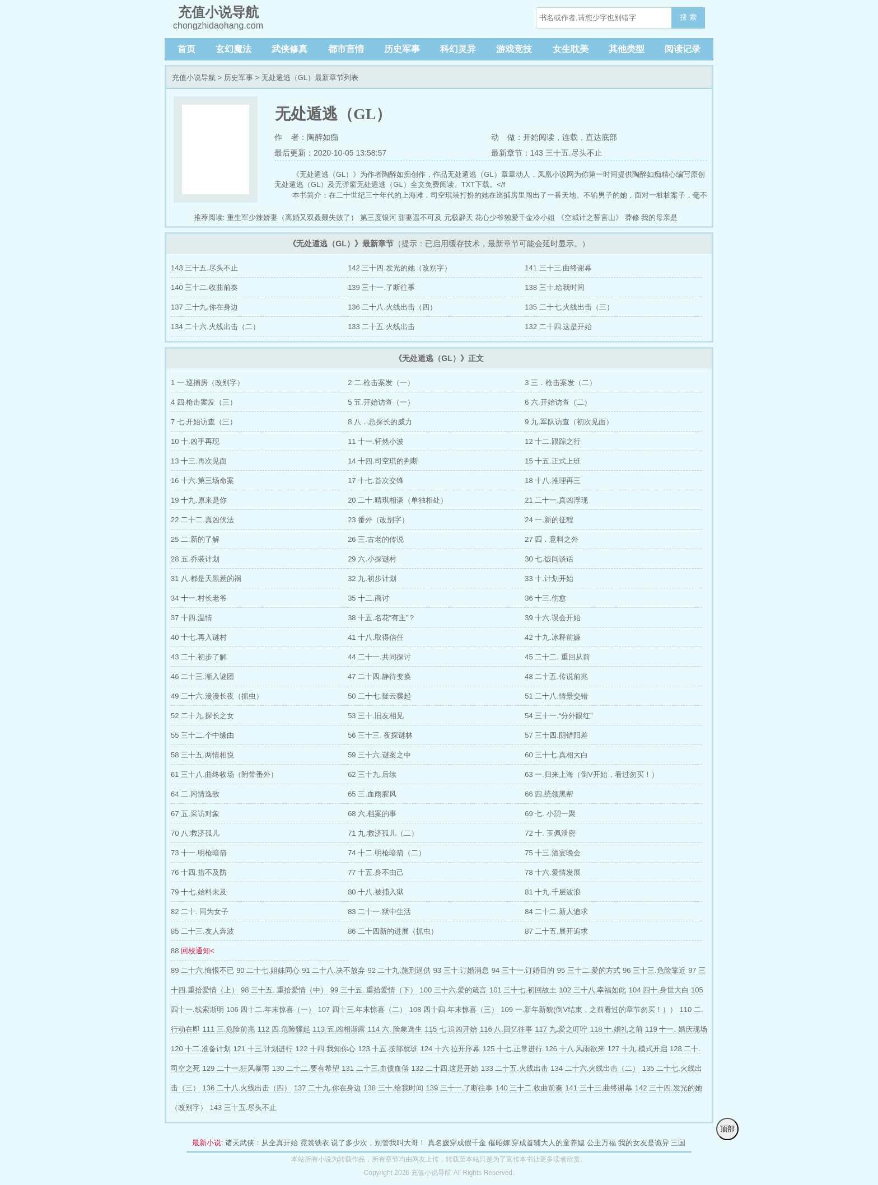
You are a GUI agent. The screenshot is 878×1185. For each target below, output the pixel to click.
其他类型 (627, 49)
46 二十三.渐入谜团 (202, 676)
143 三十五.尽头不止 (204, 268)
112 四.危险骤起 (284, 1029)
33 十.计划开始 (549, 578)
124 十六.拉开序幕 (450, 1049)
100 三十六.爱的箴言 (453, 990)
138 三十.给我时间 (555, 287)
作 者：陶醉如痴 (306, 137)
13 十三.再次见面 (199, 461)
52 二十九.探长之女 (202, 715)
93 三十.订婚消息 (461, 970)
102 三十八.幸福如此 (592, 990)
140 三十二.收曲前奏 (204, 287)
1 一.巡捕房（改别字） (207, 382)
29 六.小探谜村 (372, 559)
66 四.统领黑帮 (549, 794)
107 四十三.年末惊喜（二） (362, 1009)
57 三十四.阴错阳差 (556, 735)
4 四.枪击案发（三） (204, 402)
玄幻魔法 (233, 49)
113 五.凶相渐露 (338, 1029)
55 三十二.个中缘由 (202, 735)
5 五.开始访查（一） (381, 402)
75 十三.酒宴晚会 (553, 853)
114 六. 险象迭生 (395, 1029)
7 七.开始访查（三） (204, 422)
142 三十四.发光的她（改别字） (399, 268)
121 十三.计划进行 (263, 1049)
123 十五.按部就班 (388, 1049)
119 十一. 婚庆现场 (676, 1029)
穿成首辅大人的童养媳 (548, 1143)
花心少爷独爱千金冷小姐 (515, 217)
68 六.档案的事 (372, 813)
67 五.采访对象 (195, 813)
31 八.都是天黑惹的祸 (206, 578)
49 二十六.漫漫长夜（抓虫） (217, 696)
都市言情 (346, 49)
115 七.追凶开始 (451, 1029)
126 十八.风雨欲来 (575, 1049)
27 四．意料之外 (551, 539)
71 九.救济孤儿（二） (383, 833)
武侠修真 (289, 49)
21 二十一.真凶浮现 (556, 500)
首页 (186, 49)
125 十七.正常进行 (513, 1049)
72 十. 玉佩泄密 (550, 833)
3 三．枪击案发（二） (560, 382)
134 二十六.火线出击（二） (215, 326)
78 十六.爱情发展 (553, 872)
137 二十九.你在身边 (204, 307)
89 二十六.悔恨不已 (202, 970)
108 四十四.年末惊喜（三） (453, 1009)
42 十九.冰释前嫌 (553, 637)
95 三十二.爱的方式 (588, 970)
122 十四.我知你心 (326, 1049)
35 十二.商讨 (368, 598)
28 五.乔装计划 (195, 559)
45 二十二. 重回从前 (557, 657)
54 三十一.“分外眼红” (558, 715)
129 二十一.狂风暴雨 (235, 1068)
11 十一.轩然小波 (376, 441)
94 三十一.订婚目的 (523, 970)
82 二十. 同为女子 (199, 911)
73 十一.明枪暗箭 (199, 853)
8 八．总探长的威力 (380, 422)
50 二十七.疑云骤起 (379, 696)
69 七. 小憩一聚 (550, 813)
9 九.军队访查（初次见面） (569, 422)
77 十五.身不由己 (376, 872)
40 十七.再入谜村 (199, 637)
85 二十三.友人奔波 (202, 931)
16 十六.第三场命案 (202, 480)
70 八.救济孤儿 (195, 833)
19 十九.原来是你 (199, 500)
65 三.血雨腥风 (372, 794)
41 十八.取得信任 (376, 637)
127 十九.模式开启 (637, 1049)
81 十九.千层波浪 (553, 892)
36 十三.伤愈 (545, 598)
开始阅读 (538, 137)
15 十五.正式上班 (553, 461)
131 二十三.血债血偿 (375, 1068)
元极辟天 (458, 217)
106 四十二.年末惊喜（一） (270, 1009)
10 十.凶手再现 (195, 441)
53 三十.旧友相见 (376, 715)
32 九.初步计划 (372, 578)
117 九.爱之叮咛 (561, 1029)
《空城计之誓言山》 (590, 217)
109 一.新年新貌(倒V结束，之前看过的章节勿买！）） (589, 1009)
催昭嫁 (499, 1143)
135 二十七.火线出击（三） (569, 307)
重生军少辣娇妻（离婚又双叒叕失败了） (292, 217)
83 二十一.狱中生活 (379, 911)
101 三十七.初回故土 (523, 990)
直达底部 (601, 137)
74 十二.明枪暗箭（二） (387, 853)
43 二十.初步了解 (199, 657)
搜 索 (688, 17)
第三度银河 (378, 217)
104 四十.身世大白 (659, 990)
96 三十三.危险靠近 (654, 970)
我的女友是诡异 (643, 1143)
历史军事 (402, 49)
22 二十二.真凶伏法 (202, 520)
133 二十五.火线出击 (381, 326)
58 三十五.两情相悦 (202, 755)
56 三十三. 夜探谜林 (380, 735)
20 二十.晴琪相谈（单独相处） (397, 500)
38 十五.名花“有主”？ (381, 617)
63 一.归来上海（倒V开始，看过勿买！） (591, 774)
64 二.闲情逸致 (195, 794)
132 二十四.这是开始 (558, 326)
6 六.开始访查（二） (558, 402)
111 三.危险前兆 (228, 1029)
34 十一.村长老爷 (199, 598)
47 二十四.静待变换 (379, 676)
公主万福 (601, 1143)
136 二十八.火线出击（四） (392, 307)
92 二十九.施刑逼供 (399, 970)
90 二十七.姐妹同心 (268, 970)
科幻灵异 (458, 49)
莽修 (632, 217)
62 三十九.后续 (372, 774)
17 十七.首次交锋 (376, 480)
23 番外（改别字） (378, 520)
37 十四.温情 (191, 617)
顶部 (727, 1129)
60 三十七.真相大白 (556, 755)
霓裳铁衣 (314, 1143)
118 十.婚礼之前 (616, 1029)
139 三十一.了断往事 (381, 287)
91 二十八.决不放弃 (333, 970)
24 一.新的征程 (549, 520)
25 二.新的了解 (195, 539)
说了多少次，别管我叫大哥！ (378, 1143)
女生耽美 (571, 49)
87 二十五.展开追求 (556, 931)
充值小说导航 (194, 77)
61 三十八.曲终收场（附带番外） (224, 774)
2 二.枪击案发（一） (381, 382)
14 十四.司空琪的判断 (383, 461)
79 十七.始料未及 (199, 892)
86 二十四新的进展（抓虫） (393, 931)
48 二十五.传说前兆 (556, 676)
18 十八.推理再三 (553, 480)
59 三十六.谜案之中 (379, 755)
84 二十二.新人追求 (556, 911)
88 (192, 951)
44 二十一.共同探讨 (379, 657)
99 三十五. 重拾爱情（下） (373, 990)
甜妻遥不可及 (420, 217)
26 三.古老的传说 (376, 539)
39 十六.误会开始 (553, 617)
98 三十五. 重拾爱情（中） (284, 990)
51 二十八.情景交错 (556, 696)
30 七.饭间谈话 (549, 559)
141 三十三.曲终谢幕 (558, 268)
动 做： (507, 137)
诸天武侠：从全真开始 (261, 1143)
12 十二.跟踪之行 (553, 441)
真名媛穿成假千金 (457, 1143)
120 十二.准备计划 (201, 1049)
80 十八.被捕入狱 (376, 892)
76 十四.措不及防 (199, 872)
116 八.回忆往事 (506, 1029)
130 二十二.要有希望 (305, 1068)
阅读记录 (682, 49)
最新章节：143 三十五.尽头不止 (547, 152)
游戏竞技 (514, 49)
